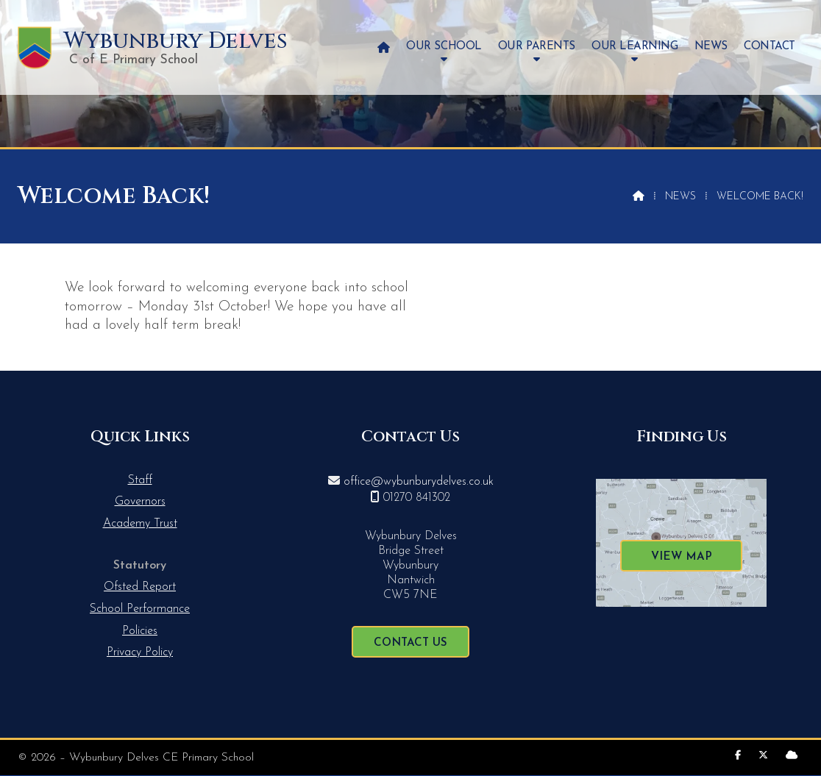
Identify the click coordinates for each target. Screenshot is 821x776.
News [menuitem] (711, 46)
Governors (140, 502)
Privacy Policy (140, 652)
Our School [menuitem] (443, 46)
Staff (140, 480)
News (680, 196)
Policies (139, 631)
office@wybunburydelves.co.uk (419, 482)
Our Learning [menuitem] (634, 46)
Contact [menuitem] (769, 46)
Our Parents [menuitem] (536, 46)
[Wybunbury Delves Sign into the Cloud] (791, 756)
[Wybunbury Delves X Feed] (763, 756)
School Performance (140, 609)
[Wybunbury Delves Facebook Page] (738, 756)
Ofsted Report (140, 587)
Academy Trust (140, 524)
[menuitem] (383, 47)
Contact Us (410, 643)
